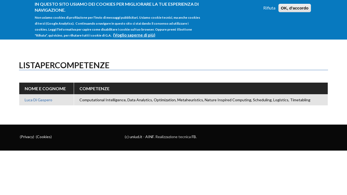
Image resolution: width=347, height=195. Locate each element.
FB (194, 136)
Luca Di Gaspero (38, 100)
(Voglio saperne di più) (134, 31)
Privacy (27, 136)
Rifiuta (269, 4)
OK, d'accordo (295, 4)
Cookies (44, 136)
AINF (149, 136)
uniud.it (136, 136)
